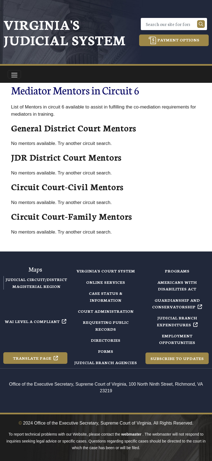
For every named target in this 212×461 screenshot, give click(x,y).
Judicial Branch (177, 321)
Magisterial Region (36, 286)
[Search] (170, 24)
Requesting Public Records (106, 325)
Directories (105, 340)
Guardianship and (177, 303)
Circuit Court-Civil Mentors (67, 186)
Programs (177, 271)
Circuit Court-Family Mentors (71, 216)
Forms (105, 351)
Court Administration (106, 311)
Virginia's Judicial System (64, 32)
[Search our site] (201, 24)
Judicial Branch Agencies (105, 362)
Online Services (105, 282)
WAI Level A (35, 321)
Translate (35, 358)
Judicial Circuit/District (36, 279)
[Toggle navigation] (14, 74)
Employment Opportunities (177, 339)
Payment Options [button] (174, 40)
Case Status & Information (105, 296)
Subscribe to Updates (177, 358)
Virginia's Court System (105, 271)
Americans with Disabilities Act (177, 285)
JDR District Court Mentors (66, 157)
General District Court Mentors (73, 128)
